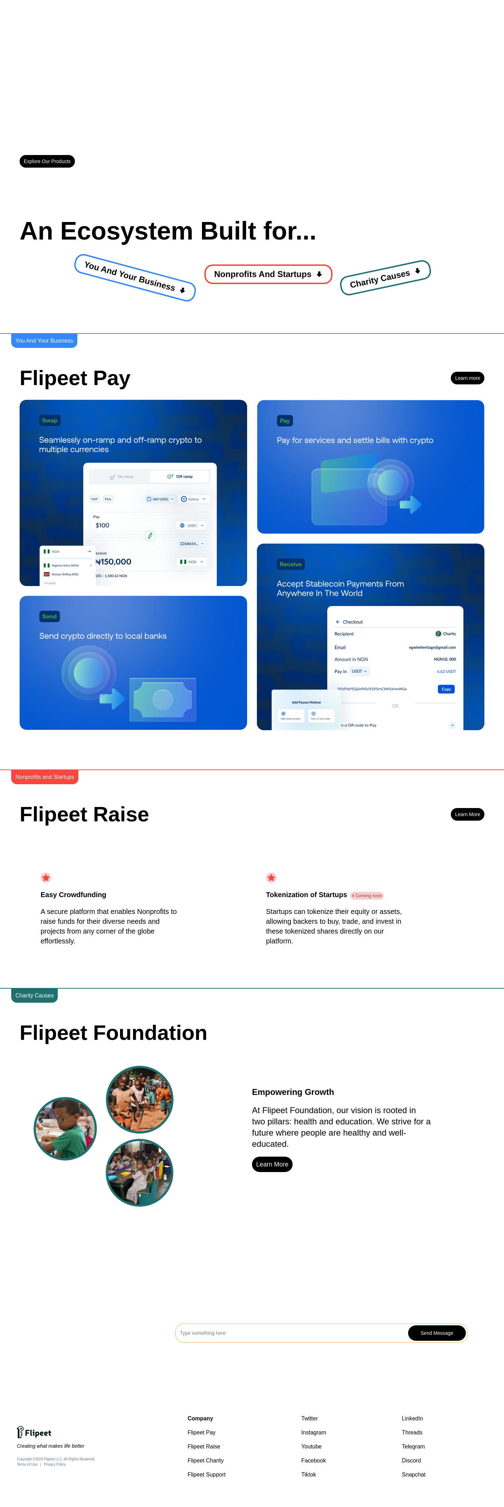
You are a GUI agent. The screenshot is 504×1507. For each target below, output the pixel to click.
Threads (412, 1432)
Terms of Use (27, 1464)
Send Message (437, 1333)
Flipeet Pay (202, 1432)
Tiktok (308, 1475)
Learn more (467, 378)
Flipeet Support (207, 1475)
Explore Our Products (47, 161)
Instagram (313, 1432)
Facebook (313, 1461)
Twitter (309, 1418)
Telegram (413, 1446)
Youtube (311, 1446)
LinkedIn (412, 1418)
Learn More (467, 814)
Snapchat (414, 1475)
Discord (411, 1461)
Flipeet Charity (206, 1461)
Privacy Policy (55, 1464)
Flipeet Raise (204, 1446)
